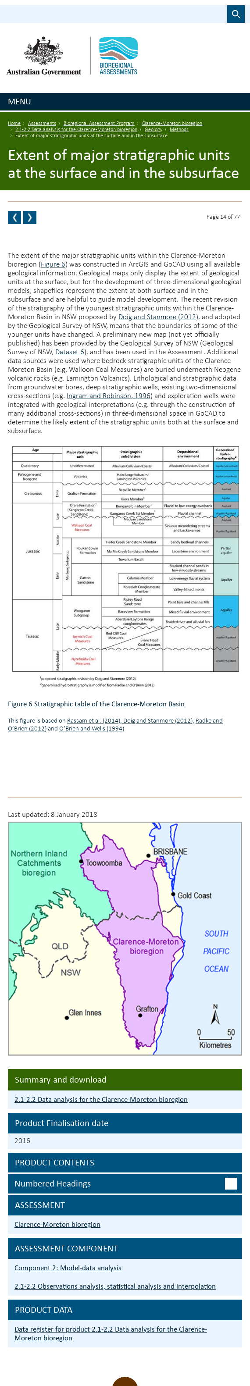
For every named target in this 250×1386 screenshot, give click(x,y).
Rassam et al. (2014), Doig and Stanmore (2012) (130, 721)
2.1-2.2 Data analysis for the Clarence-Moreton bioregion (76, 129)
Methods (179, 129)
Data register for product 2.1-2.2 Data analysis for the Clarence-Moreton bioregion (110, 1334)
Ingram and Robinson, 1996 (108, 396)
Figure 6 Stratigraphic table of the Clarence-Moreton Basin (96, 704)
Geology (153, 129)
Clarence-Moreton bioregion (172, 123)
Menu (19, 101)
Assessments (42, 123)
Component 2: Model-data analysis (67, 1267)
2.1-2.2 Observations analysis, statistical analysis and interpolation (115, 1286)
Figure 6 (53, 264)
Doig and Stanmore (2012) (158, 317)
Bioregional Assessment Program (99, 123)
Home (14, 123)
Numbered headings (52, 1183)
